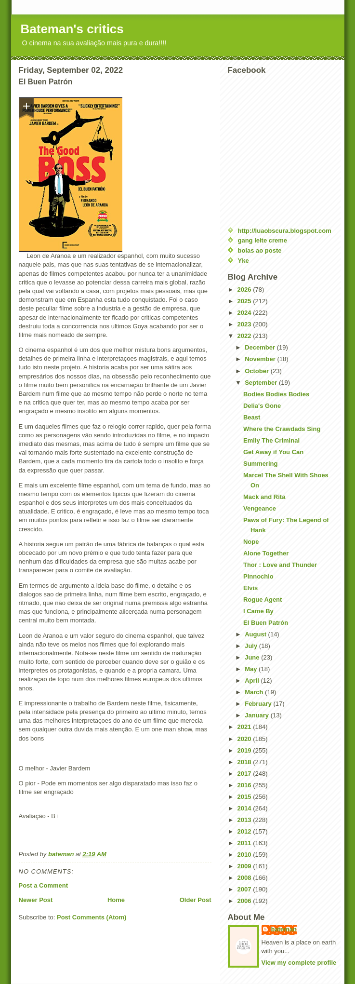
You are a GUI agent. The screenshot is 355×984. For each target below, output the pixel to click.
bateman (284, 929)
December (260, 347)
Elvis (250, 588)
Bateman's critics (72, 29)
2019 (245, 750)
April (253, 680)
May (252, 669)
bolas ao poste (260, 250)
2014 (245, 808)
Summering (260, 463)
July (252, 645)
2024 (245, 312)
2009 (245, 866)
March (255, 692)
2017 (245, 773)
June (253, 657)
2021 (245, 726)
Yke (243, 260)
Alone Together (266, 553)
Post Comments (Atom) (91, 917)
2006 (245, 900)
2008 (245, 877)
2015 (245, 796)
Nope (251, 541)
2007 (245, 889)
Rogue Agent (262, 599)
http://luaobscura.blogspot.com (284, 230)
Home (116, 899)
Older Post (195, 899)
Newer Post (36, 899)
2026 (245, 289)
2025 (245, 301)
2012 (245, 831)
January (257, 715)
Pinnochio (258, 576)
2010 (245, 854)
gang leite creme (263, 240)
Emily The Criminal (271, 440)
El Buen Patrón (265, 622)
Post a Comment (43, 885)
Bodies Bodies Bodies (276, 394)
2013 (245, 819)
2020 (245, 738)
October (257, 371)
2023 (245, 324)
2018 (245, 762)
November (261, 359)
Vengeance (259, 508)
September (262, 382)
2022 (245, 335)
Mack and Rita (264, 496)
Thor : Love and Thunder (280, 564)
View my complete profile (299, 962)
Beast (251, 417)
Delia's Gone (262, 405)
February (259, 703)
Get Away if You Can (273, 452)
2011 (245, 843)
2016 (245, 785)
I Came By (258, 611)
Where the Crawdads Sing (281, 428)
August (256, 634)
